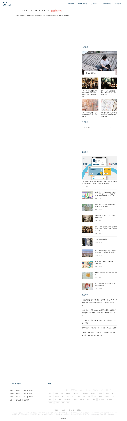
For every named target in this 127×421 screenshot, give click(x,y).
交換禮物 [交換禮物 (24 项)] (82, 390)
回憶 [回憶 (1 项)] (62, 393)
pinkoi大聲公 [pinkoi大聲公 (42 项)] (64, 390)
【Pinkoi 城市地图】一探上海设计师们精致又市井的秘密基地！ (89, 114)
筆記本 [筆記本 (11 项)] (88, 399)
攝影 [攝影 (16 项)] (50, 396)
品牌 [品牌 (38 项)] (50, 393)
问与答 (63, 410)
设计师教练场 (106, 4)
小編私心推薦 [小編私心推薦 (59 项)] (85, 393)
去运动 (12, 400)
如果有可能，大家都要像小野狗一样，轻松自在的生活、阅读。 (106, 205)
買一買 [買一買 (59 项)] (57, 402)
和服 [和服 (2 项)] (110, 390)
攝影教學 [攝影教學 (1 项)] (57, 396)
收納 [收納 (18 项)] (63, 396)
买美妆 (18, 397)
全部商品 (26, 400)
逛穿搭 (24, 390)
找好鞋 (31, 390)
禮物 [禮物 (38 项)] (75, 399)
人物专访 (94, 4)
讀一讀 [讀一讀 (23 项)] (50, 402)
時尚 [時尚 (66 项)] (84, 396)
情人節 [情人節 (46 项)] (107, 393)
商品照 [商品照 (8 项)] (56, 393)
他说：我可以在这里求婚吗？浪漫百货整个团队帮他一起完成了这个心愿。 (106, 251)
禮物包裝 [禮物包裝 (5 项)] (82, 399)
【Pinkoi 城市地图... (91, 73)
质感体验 (118, 4)
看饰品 (18, 390)
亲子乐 (24, 397)
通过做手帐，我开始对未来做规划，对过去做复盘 (106, 262)
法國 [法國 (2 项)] (113, 396)
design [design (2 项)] (51, 390)
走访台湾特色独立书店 (101, 239)
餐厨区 (18, 393)
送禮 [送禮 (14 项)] (63, 402)
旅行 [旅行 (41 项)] (73, 396)
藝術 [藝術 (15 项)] (94, 399)
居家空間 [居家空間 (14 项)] (93, 393)
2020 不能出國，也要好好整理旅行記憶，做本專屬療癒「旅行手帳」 (109, 114)
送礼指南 (18, 400)
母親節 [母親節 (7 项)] (100, 396)
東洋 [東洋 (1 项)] (95, 396)
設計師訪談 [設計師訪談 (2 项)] (101, 399)
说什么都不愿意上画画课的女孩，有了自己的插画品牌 (106, 284)
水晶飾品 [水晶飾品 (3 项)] (107, 396)
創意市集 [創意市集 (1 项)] (103, 390)
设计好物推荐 (82, 4)
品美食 (12, 397)
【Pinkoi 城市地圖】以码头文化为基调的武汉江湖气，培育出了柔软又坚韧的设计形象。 (89, 93)
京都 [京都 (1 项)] (89, 390)
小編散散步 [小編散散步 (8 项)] (76, 393)
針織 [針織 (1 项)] (68, 402)
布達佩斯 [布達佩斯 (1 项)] (100, 393)
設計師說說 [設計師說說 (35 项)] (109, 399)
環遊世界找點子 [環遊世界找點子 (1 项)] (67, 399)
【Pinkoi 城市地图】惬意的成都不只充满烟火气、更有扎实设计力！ (108, 92)
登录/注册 (79, 410)
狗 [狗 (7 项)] (55, 399)
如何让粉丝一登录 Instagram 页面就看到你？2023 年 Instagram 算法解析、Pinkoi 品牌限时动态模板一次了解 (106, 193)
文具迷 (24, 393)
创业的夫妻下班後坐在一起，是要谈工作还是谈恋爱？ (106, 216)
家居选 (12, 393)
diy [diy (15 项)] (57, 390)
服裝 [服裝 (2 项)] (89, 396)
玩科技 (31, 393)
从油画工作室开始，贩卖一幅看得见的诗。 (106, 273)
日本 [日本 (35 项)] (79, 396)
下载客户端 (71, 410)
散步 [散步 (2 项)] (68, 396)
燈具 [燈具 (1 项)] (50, 399)
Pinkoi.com (48, 410)
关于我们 (56, 410)
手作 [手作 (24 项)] (113, 393)
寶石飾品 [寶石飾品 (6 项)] (68, 393)
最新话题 (71, 4)
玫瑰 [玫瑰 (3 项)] (60, 399)
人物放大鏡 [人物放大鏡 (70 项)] (95, 390)
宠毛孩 (31, 397)
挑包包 (12, 390)
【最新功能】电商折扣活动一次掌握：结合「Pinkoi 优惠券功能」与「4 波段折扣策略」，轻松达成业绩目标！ (99, 182)
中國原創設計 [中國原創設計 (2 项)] (74, 390)
